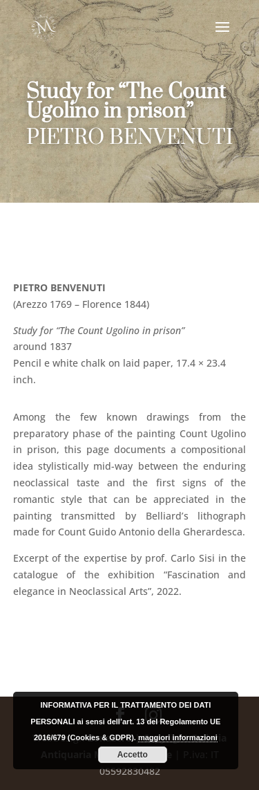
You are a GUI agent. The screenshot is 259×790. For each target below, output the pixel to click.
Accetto (132, 755)
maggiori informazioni (178, 737)
